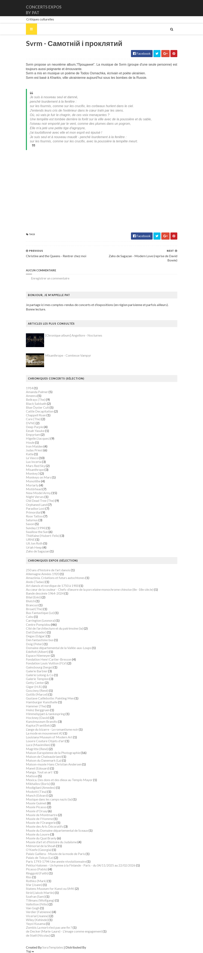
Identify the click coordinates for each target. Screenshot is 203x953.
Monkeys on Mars (38, 477)
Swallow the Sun (37, 532)
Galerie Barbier (36, 671)
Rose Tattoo (34, 516)
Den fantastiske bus (39, 640)
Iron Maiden (34, 446)
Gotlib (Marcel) (37, 694)
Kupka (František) (38, 725)
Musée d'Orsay (36, 811)
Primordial (33, 512)
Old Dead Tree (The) (40, 500)
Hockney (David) (38, 718)
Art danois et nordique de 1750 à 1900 (52, 585)
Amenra (31, 396)
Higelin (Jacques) (38, 438)
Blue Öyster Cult (37, 407)
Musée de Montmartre (41, 815)
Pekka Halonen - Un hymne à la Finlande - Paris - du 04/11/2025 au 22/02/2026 (80, 865)
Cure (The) (33, 419)
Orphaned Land (36, 504)
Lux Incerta (33, 462)
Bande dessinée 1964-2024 (45, 593)
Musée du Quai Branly (41, 838)
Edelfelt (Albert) (37, 651)
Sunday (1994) (36, 528)
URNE (30, 539)
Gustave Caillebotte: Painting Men (50, 698)
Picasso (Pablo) (37, 869)
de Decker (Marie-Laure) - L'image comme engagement (64, 931)
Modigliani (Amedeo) (40, 787)
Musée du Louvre (38, 834)
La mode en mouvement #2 (44, 733)
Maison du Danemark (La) (44, 760)
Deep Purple (34, 427)
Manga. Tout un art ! (40, 772)
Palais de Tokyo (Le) (40, 857)
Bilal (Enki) (33, 597)
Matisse (31, 776)
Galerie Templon (37, 679)
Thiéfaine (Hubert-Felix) (43, 535)
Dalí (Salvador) (36, 632)
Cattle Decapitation (39, 411)
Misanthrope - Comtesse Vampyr (68, 355)
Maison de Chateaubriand (44, 756)
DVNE (30, 423)
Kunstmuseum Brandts (41, 721)
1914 (29, 388)
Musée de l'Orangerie (41, 822)
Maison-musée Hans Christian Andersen (53, 764)
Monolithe (33, 481)
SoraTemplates (52, 947)
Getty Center (35, 682)
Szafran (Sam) (35, 896)
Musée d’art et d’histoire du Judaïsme (51, 842)
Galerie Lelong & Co (39, 675)
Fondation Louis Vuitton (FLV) (46, 663)
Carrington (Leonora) (40, 620)
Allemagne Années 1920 (42, 574)
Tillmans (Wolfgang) (40, 900)
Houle (30, 442)
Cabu (29, 616)
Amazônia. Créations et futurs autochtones (55, 578)
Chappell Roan (36, 415)
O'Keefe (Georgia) (39, 850)
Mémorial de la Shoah (41, 846)
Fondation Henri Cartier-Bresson (48, 659)
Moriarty (32, 485)
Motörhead (34, 489)
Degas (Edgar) (36, 636)
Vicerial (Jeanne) (37, 916)
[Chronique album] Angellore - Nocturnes (73, 335)
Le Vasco (32, 458)
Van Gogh (32, 908)
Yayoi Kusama (35, 923)
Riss (29, 877)
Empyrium (33, 434)
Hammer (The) (36, 706)
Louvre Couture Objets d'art (45, 741)
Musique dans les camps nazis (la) (49, 799)
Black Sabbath (36, 403)
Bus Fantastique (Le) (40, 613)
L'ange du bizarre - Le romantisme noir (52, 729)
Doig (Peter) (34, 644)
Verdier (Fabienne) (39, 912)
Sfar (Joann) (34, 885)
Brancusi (32, 605)
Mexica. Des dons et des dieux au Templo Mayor (59, 780)
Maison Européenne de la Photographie (53, 753)
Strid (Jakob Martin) (40, 892)
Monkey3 (32, 473)
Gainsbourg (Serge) (39, 667)
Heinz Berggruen (38, 710)
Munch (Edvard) (37, 795)
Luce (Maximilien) (38, 745)
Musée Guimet (36, 803)
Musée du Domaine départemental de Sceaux (57, 830)
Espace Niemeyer (38, 655)
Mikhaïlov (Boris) (38, 784)
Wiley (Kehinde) (37, 920)
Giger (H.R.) (34, 687)
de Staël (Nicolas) (38, 935)
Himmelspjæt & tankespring (45, 714)
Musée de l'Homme (39, 819)
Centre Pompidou (38, 624)
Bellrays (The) (35, 399)
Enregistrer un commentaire (50, 278)
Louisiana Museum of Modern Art (49, 737)
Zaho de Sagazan (37, 551)
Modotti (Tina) (36, 791)
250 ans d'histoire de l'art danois (48, 570)
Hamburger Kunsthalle (41, 702)
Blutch (30, 601)
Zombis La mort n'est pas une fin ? (49, 927)
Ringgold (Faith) (37, 873)
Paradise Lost (35, 508)
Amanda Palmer (37, 392)
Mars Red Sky (35, 466)
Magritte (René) (37, 749)
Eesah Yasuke (35, 431)
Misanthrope (35, 469)
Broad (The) (34, 609)
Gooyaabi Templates (101, 947)
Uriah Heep (34, 547)
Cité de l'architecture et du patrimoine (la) (54, 628)
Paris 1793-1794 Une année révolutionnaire (56, 861)
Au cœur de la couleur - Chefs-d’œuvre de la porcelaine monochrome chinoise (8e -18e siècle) (89, 589)
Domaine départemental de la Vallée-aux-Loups (58, 648)
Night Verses (35, 497)
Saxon (30, 524)
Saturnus (32, 520)
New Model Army (38, 493)
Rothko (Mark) (36, 881)
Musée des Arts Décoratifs (44, 826)
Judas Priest (34, 450)
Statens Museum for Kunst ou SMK (50, 888)
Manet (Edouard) (38, 768)
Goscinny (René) (37, 690)
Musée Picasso (36, 807)
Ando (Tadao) (35, 582)
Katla (29, 454)
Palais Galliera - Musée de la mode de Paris (55, 854)
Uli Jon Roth (34, 543)
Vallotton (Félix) (37, 904)
